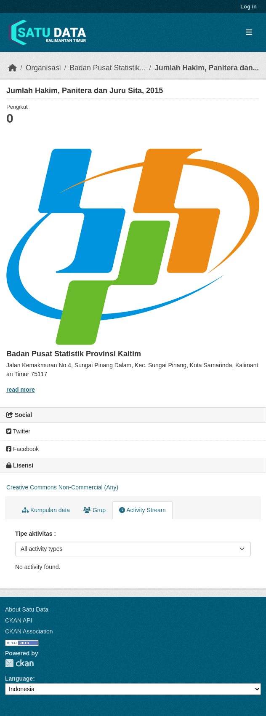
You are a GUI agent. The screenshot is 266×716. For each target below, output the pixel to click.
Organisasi (43, 68)
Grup (94, 510)
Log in (248, 6)
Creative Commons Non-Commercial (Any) (62, 487)
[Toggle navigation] (249, 33)
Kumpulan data (46, 510)
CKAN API (18, 620)
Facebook (22, 449)
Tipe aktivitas (34, 533)
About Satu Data (26, 609)
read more (20, 389)
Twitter (18, 431)
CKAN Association (29, 631)
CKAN (19, 663)
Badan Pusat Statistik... (107, 68)
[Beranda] (12, 68)
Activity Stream (142, 510)
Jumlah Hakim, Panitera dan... (206, 68)
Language (19, 678)
